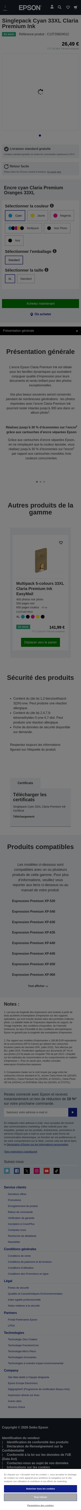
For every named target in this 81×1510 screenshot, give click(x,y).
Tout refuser (40, 1497)
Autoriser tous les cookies (40, 1488)
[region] (40, 1489)
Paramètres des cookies (40, 1505)
